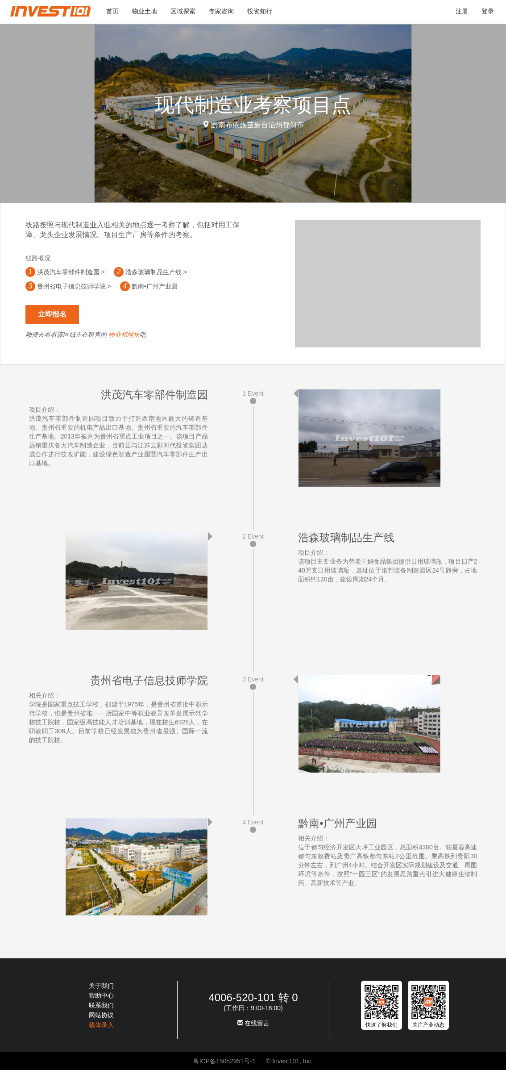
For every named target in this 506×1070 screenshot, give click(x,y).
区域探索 (182, 11)
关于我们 (101, 985)
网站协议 (101, 1015)
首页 (112, 11)
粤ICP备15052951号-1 (224, 1061)
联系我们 (101, 1005)
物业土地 (144, 11)
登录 (487, 11)
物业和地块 (124, 334)
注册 (462, 11)
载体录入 (101, 1024)
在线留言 (253, 1023)
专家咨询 (221, 11)
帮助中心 (101, 995)
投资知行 (259, 11)
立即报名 (52, 314)
